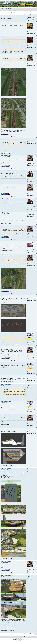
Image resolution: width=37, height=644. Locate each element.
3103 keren (34, 237)
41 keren (34, 380)
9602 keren (34, 20)
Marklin (4, 40)
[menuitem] (2, 8)
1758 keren (34, 47)
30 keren (34, 344)
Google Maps (15, 417)
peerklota (4, 387)
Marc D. (4, 58)
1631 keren (33, 19)
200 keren (33, 251)
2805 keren (33, 65)
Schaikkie (4, 229)
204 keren (33, 343)
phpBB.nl (21, 640)
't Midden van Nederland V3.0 (7, 12)
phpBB (16, 639)
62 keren (33, 33)
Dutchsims (20, 638)
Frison (5, 389)
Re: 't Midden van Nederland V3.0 (8, 15)
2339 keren (33, 181)
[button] (24, 14)
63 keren (34, 252)
